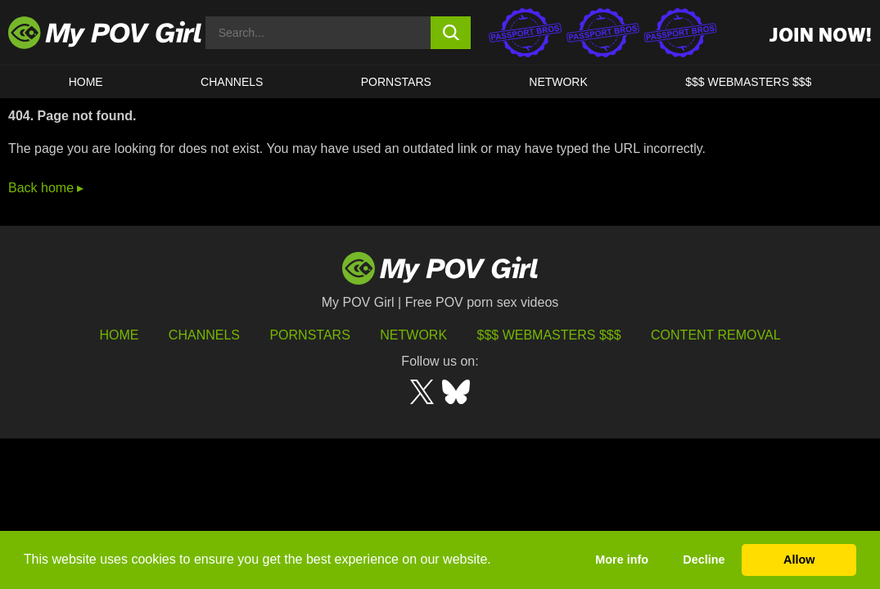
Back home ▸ (45, 188)
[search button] (451, 32)
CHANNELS (232, 81)
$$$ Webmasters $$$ (549, 335)
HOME (86, 81)
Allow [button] (799, 559)
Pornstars (396, 81)
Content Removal (716, 335)
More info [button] (621, 559)
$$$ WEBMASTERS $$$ (748, 81)
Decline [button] (703, 559)
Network (558, 81)
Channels (204, 335)
